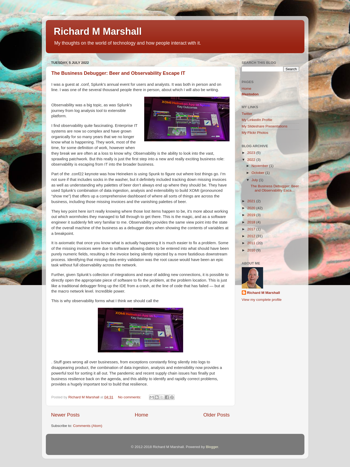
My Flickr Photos (255, 133)
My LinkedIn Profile (257, 120)
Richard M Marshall (98, 31)
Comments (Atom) (87, 426)
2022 (251, 160)
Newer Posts (65, 415)
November (260, 166)
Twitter (247, 114)
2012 (251, 236)
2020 (251, 208)
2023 (251, 153)
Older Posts (216, 415)
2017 (251, 229)
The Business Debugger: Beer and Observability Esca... (275, 188)
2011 (251, 243)
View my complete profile (262, 300)
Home (141, 415)
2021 (251, 201)
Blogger (212, 447)
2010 (251, 250)
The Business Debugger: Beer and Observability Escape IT (118, 73)
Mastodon (250, 94)
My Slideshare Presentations (265, 126)
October (258, 173)
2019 (251, 215)
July (255, 180)
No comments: (130, 397)
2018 (251, 222)
